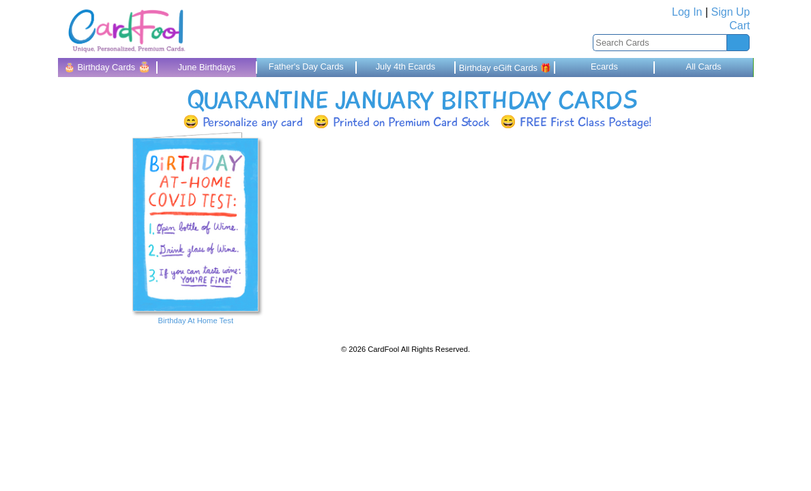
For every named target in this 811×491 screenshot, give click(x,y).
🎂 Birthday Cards (107, 66)
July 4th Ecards (406, 66)
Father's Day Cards (306, 66)
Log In (687, 12)
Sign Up (730, 12)
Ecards (604, 66)
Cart (739, 25)
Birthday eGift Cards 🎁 (505, 68)
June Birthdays (207, 67)
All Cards (704, 66)
